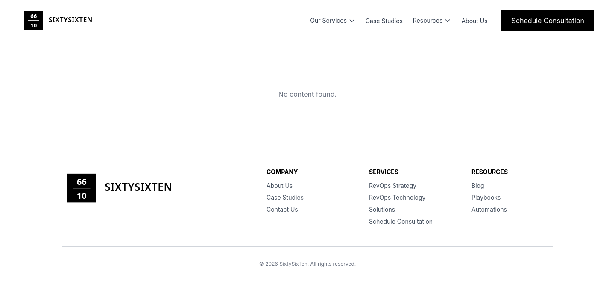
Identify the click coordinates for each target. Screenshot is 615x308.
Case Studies (384, 20)
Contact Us (282, 209)
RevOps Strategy (392, 185)
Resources (432, 20)
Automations (489, 209)
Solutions (382, 209)
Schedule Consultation (548, 20)
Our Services (332, 20)
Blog (478, 185)
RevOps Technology (397, 197)
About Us (474, 20)
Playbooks (486, 197)
